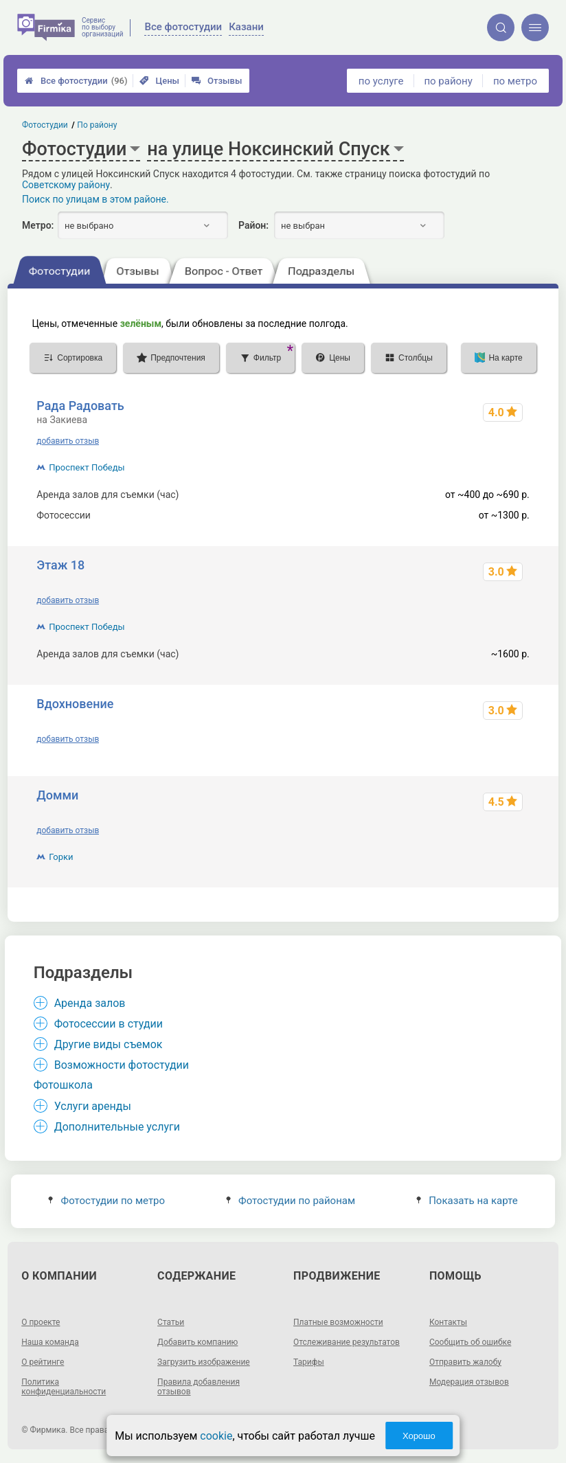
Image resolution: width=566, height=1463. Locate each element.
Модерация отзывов (469, 1382)
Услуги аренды (92, 1106)
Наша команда (50, 1342)
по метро (515, 81)
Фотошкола (63, 1084)
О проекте (40, 1322)
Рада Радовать (80, 405)
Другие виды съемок (108, 1044)
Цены (159, 81)
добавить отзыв (67, 441)
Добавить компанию (197, 1342)
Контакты (448, 1322)
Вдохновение (74, 703)
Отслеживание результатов (346, 1342)
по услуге (381, 81)
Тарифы (308, 1362)
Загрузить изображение (203, 1362)
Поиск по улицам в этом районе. (95, 199)
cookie (216, 1435)
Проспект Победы (86, 467)
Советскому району (66, 184)
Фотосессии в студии (108, 1023)
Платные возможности (338, 1322)
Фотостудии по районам (290, 1200)
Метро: (38, 225)
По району (97, 125)
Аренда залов (90, 1003)
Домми (57, 795)
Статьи (170, 1322)
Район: (253, 225)
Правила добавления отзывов (198, 1386)
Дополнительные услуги (117, 1126)
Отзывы (217, 81)
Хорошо (419, 1436)
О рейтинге (42, 1362)
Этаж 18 (60, 565)
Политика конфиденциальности (63, 1386)
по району (448, 81)
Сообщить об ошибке (470, 1342)
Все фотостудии (76, 81)
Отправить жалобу (465, 1362)
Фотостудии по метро (106, 1200)
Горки (61, 857)
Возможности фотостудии (121, 1064)
